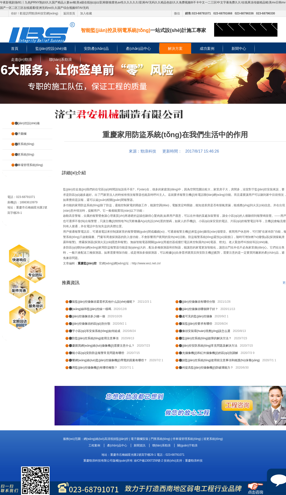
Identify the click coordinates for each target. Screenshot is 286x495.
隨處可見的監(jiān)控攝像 (195, 316)
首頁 (14, 48)
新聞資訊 (139, 445)
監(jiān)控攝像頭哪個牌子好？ (198, 309)
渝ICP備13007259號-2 (148, 460)
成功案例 (207, 48)
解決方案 (175, 48)
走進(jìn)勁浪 (21, 59)
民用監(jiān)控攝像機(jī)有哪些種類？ (93, 367)
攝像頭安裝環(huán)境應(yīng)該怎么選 (204, 331)
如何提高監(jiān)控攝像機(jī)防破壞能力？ (206, 367)
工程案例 (94, 445)
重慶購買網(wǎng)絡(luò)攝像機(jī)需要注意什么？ (101, 345)
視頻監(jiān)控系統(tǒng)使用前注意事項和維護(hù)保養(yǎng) (219, 360)
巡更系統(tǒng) (24, 154)
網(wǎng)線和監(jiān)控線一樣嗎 (90, 309)
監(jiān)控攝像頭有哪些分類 (197, 301)
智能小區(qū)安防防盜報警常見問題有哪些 (96, 353)
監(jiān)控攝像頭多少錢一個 (87, 316)
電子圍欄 (20, 133)
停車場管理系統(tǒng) (29, 165)
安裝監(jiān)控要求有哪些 (195, 323)
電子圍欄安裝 (139, 439)
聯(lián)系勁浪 (60, 59)
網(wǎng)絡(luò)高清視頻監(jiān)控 (106, 439)
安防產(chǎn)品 (96, 48)
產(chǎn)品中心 (138, 48)
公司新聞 (100, 112)
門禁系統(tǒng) (24, 144)
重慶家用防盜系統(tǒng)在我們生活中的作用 (136, 112)
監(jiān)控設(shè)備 (51, 48)
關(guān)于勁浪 (187, 445)
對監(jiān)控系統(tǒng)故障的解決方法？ (205, 338)
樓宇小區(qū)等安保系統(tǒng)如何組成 (94, 331)
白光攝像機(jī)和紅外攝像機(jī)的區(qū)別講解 (208, 353)
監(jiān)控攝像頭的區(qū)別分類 (89, 323)
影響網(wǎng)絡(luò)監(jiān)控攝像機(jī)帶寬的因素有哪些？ (108, 360)
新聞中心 (238, 48)
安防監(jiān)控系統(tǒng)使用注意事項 (94, 338)
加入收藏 (86, 13)
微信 (177, 13)
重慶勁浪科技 (194, 460)
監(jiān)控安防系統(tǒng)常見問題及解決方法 (208, 345)
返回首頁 (69, 13)
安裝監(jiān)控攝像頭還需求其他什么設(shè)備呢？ (102, 301)
